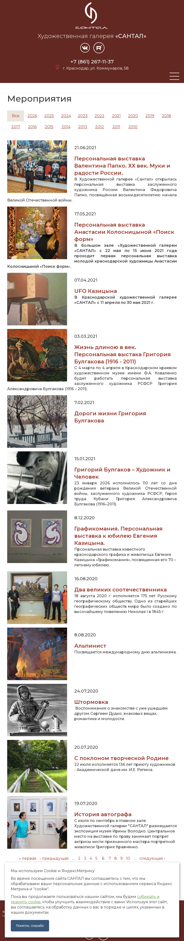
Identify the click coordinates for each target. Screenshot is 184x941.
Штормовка (91, 702)
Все (15, 116)
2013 (82, 127)
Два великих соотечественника (120, 589)
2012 (99, 127)
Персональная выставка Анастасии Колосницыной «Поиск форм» (124, 232)
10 (128, 858)
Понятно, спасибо (30, 926)
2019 (149, 116)
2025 (49, 116)
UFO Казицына (95, 291)
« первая (27, 858)
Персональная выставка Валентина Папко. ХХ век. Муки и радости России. (122, 165)
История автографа (103, 814)
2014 (66, 127)
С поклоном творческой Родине (121, 758)
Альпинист (90, 646)
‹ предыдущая (54, 858)
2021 (116, 116)
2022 (99, 116)
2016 (32, 127)
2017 (15, 127)
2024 (66, 116)
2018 (166, 116)
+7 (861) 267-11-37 (92, 62)
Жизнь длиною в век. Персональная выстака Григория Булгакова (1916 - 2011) (122, 354)
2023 (83, 116)
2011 (116, 127)
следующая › (152, 858)
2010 (133, 127)
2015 (49, 127)
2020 (133, 116)
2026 (32, 116)
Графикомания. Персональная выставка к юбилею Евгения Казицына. (118, 535)
